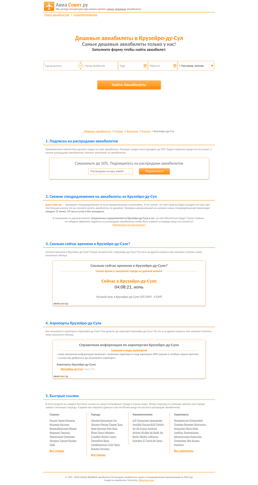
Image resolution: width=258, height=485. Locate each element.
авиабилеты (98, 6)
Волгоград (200, 424)
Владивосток (181, 420)
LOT (135, 420)
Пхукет (105, 436)
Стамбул (96, 436)
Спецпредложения (85, 15)
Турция (64, 440)
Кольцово (179, 428)
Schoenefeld (196, 420)
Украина (54, 440)
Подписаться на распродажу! (129, 224)
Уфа (189, 440)
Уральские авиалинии (149, 420)
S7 (144, 440)
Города (146, 131)
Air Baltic (155, 432)
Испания (54, 424)
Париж (113, 424)
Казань (196, 440)
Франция (55, 432)
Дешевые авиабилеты (97, 131)
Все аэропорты (184, 451)
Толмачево (180, 440)
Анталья (104, 448)
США (52, 444)
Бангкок (101, 428)
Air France (141, 428)
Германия (69, 436)
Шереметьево (182, 436)
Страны (118, 131)
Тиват (117, 444)
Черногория (56, 436)
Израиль (70, 420)
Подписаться (154, 171)
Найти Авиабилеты (129, 84)
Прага (100, 432)
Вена (106, 440)
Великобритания (59, 428)
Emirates (137, 440)
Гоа (115, 420)
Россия (53, 420)
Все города (98, 455)
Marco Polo (192, 428)
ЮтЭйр (145, 432)
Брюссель (196, 436)
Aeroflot (137, 424)
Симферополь (99, 444)
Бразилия (132, 131)
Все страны (57, 451)
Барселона (106, 420)
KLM (152, 424)
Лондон (95, 424)
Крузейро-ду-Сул (72, 369)
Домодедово (191, 432)
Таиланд (65, 432)
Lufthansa (153, 436)
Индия (73, 428)
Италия (72, 440)
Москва (95, 420)
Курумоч (179, 444)
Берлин (95, 448)
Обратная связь (146, 480)
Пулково (179, 424)
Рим (109, 428)
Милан (104, 424)
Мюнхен (109, 432)
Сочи (110, 444)
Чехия (61, 420)
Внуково (189, 424)
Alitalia (143, 436)
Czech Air (151, 440)
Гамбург (178, 432)
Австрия (64, 424)
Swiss (159, 440)
